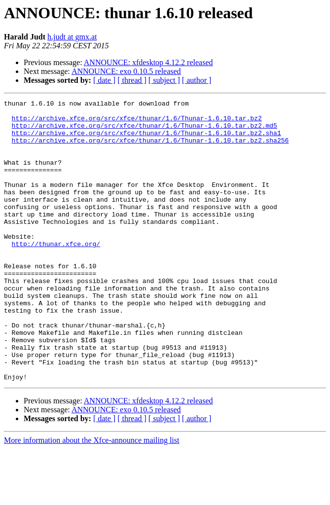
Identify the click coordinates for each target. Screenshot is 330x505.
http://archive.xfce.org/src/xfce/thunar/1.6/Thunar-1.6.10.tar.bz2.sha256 (150, 148)
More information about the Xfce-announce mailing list (91, 496)
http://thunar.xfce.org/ (56, 273)
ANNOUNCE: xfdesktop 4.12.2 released (148, 62)
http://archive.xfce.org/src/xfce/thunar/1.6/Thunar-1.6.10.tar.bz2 (137, 122)
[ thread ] (132, 80)
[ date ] (104, 80)
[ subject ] (164, 80)
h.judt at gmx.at (72, 37)
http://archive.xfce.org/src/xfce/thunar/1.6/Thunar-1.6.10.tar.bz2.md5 (144, 131)
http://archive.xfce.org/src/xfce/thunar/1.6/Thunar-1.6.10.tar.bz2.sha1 (146, 140)
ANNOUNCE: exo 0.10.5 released (126, 71)
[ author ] (197, 80)
